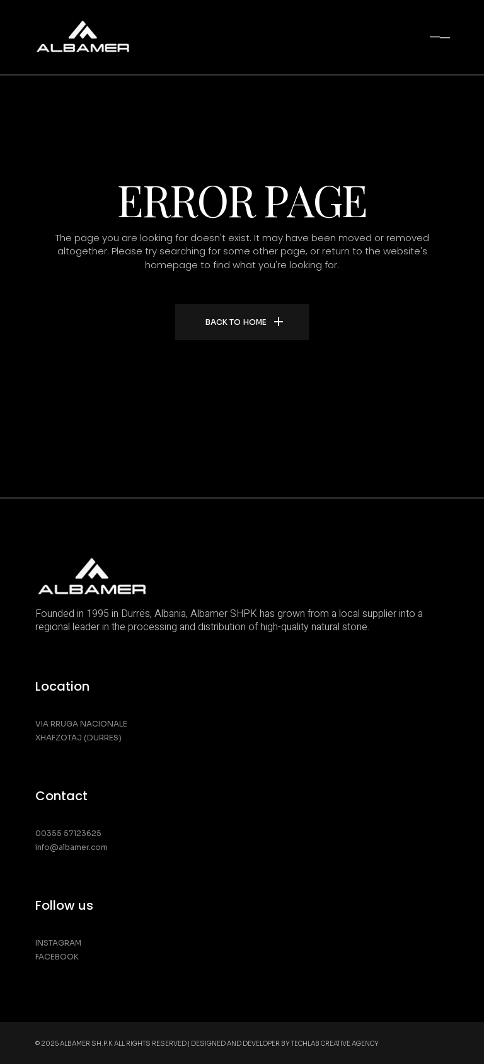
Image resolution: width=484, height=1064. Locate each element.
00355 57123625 (68, 833)
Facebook (57, 956)
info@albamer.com (71, 847)
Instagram (58, 943)
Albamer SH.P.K (86, 1043)
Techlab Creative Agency (335, 1043)
